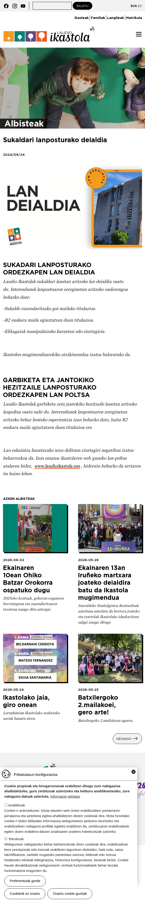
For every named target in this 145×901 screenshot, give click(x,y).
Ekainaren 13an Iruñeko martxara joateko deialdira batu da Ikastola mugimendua (104, 582)
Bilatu (82, 6)
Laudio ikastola (49, 34)
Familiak (98, 18)
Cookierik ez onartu (25, 893)
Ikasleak (82, 18)
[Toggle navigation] (139, 34)
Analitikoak (16, 805)
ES (140, 6)
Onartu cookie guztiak (70, 893)
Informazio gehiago (65, 796)
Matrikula (134, 18)
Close (133, 772)
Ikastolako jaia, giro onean (26, 701)
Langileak (115, 18)
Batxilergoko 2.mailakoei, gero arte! (98, 705)
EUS (134, 6)
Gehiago (124, 739)
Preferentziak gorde (25, 881)
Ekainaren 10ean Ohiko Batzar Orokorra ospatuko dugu (28, 579)
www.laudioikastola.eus (57, 466)
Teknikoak (16, 839)
